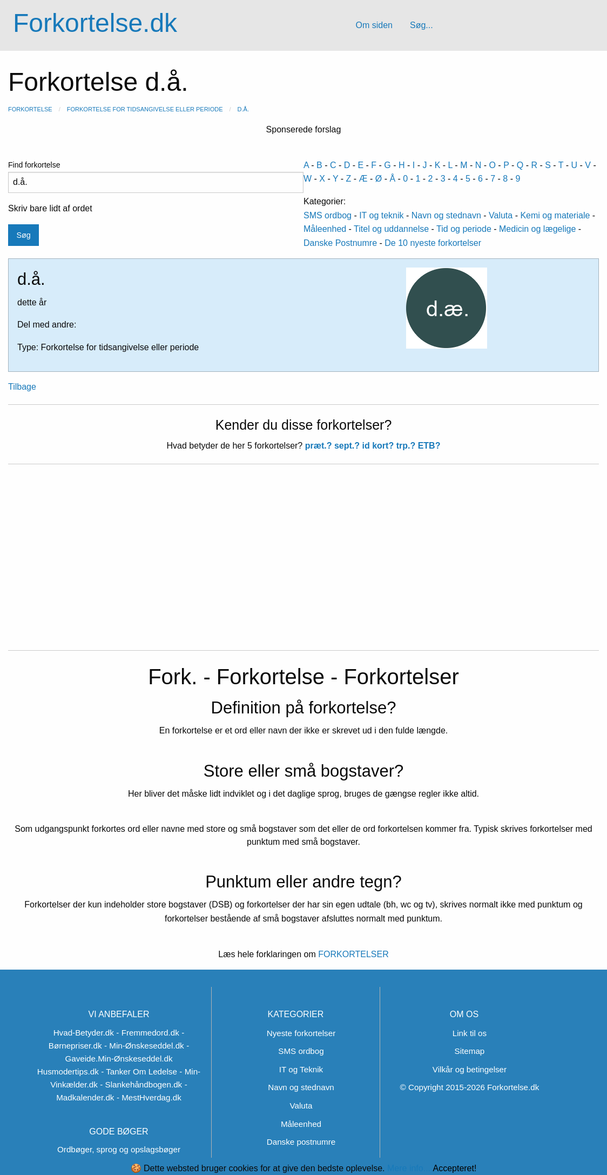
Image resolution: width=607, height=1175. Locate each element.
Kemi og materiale (555, 215)
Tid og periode (463, 228)
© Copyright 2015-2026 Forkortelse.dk (469, 1087)
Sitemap (470, 1051)
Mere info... (408, 1168)
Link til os (470, 1033)
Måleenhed (325, 228)
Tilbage (22, 386)
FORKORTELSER (352, 954)
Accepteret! (454, 1168)
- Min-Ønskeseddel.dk (144, 1045)
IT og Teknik (301, 1069)
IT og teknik (381, 215)
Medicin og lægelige (537, 228)
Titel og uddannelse (391, 228)
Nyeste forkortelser (301, 1033)
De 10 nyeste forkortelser (433, 243)
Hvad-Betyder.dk (83, 1032)
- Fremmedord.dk (147, 1032)
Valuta (500, 215)
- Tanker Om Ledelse (139, 1071)
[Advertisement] (303, 563)
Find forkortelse (156, 177)
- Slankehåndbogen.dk (141, 1084)
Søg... (421, 25)
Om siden (373, 25)
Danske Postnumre (340, 243)
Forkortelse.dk (95, 23)
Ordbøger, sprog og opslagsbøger (118, 1149)
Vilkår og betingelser (470, 1069)
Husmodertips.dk (68, 1071)
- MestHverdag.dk (149, 1097)
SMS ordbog (328, 215)
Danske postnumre (301, 1141)
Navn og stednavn (446, 215)
